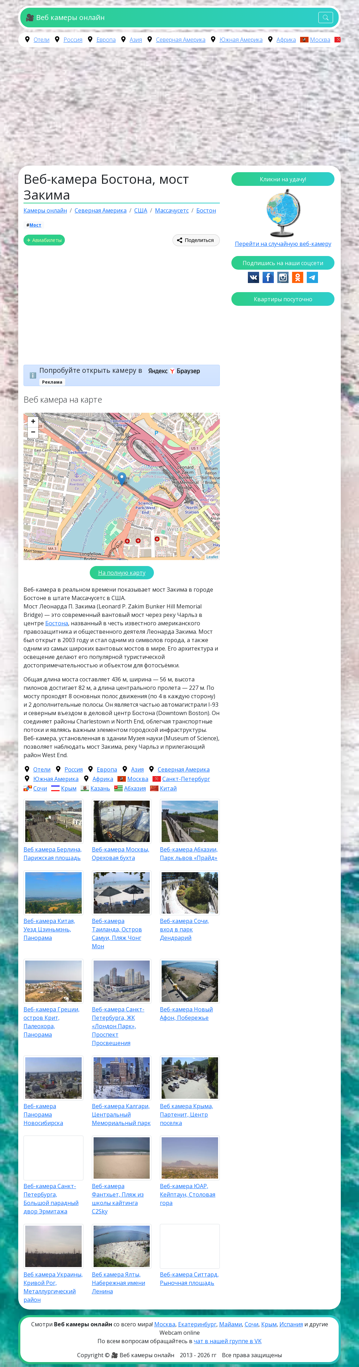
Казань (100, 788)
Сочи (40, 788)
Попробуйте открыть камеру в (121, 370)
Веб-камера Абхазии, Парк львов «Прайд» (189, 854)
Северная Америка (180, 39)
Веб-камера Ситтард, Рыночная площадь (189, 1279)
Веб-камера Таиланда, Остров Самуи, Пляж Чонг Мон (117, 933)
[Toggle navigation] (325, 17)
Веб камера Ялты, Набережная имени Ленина (118, 1283)
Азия (136, 39)
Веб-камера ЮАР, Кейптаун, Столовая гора (187, 1194)
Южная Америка (241, 39)
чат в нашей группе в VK (228, 1341)
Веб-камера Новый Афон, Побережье (186, 1013)
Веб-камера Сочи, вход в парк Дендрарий (184, 929)
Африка (286, 39)
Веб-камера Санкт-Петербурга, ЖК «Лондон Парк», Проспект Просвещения (118, 1026)
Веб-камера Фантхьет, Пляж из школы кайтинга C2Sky (118, 1198)
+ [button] (33, 422)
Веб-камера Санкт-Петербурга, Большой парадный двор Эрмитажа (51, 1198)
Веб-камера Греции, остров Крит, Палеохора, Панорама (51, 1021)
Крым (68, 788)
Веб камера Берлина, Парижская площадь (52, 854)
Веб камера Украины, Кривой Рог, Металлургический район (53, 1287)
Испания (291, 1324)
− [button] (33, 432)
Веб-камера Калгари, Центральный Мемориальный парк (121, 1114)
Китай (168, 788)
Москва (320, 39)
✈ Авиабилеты (44, 240)
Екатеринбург (197, 1324)
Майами (230, 1324)
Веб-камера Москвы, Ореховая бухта (120, 854)
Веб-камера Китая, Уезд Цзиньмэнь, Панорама (49, 929)
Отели (41, 39)
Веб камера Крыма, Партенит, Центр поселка (186, 1114)
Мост (35, 225)
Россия (72, 39)
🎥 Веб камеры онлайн (65, 17)
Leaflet (212, 557)
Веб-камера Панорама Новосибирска (43, 1114)
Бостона (56, 623)
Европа (106, 39)
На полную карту (121, 573)
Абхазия (135, 788)
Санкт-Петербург (186, 779)
